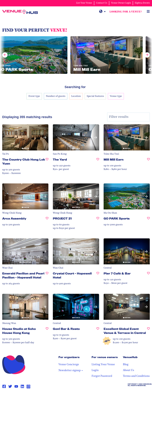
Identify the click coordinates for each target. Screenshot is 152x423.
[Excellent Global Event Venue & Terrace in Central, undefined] (148, 332)
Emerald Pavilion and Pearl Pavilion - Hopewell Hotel (23, 275)
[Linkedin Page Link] (22, 386)
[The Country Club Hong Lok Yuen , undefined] (47, 163)
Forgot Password (102, 376)
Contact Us (101, 3)
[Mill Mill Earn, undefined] (148, 161)
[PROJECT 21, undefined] (97, 220)
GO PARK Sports (117, 218)
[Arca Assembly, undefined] (47, 220)
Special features (95, 96)
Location (76, 96)
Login (95, 370)
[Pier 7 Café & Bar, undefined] (148, 275)
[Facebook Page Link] (4, 386)
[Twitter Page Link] (10, 386)
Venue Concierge (68, 364)
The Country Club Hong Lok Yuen (23, 161)
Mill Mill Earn (114, 159)
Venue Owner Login (121, 3)
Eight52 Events (142, 3)
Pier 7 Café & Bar (117, 273)
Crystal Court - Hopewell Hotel (72, 275)
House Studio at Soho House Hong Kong (19, 331)
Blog (125, 364)
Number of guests (55, 96)
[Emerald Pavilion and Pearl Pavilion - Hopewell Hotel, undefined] (47, 277)
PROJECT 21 (62, 218)
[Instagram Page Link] (28, 386)
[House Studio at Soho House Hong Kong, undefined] (47, 332)
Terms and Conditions (136, 376)
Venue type (116, 96)
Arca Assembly (14, 218)
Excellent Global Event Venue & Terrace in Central (125, 331)
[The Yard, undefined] (97, 161)
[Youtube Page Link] (16, 386)
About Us (128, 370)
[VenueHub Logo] (20, 11)
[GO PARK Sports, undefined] (148, 220)
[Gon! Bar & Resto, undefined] (97, 330)
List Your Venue (84, 3)
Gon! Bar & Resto (66, 329)
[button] (44, 137)
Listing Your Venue (103, 364)
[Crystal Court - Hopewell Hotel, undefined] (97, 277)
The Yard (60, 159)
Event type (34, 96)
